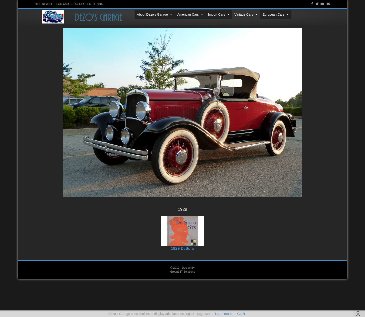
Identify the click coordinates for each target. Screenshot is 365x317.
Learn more (223, 314)
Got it (241, 314)
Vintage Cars (146, 23)
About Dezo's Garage (55, 23)
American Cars (90, 23)
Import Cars (119, 23)
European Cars (176, 23)
